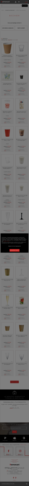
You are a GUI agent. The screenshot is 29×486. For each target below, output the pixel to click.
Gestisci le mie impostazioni (14, 246)
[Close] (27, 235)
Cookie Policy (6, 241)
